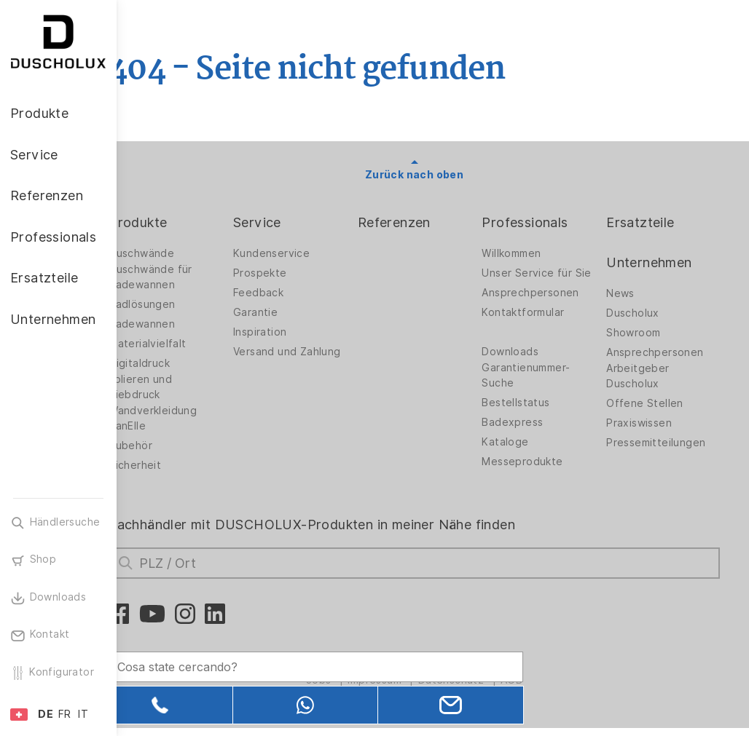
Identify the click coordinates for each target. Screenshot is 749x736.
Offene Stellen (652, 403)
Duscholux (640, 313)
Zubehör (167, 445)
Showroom (640, 333)
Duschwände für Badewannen (188, 277)
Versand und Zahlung (294, 355)
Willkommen (526, 253)
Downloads (525, 363)
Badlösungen (179, 304)
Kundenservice (301, 253)
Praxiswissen (646, 423)
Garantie (285, 312)
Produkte (175, 222)
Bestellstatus (531, 414)
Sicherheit (172, 465)
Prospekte (290, 273)
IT (83, 714)
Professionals (540, 222)
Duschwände (178, 253)
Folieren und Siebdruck (177, 386)
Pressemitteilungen (663, 442)
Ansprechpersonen (545, 304)
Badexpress (527, 434)
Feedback (288, 292)
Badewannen (179, 324)
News (627, 293)
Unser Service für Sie (542, 277)
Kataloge (520, 453)
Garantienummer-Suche (541, 386)
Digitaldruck (176, 363)
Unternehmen (656, 262)
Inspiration (289, 332)
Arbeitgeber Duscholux (644, 376)
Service (287, 222)
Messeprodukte (537, 473)
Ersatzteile (647, 222)
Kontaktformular (538, 324)
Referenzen (416, 222)
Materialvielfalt (184, 343)
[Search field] (273, 661)
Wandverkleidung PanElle (190, 418)
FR (64, 714)
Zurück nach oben (432, 175)
